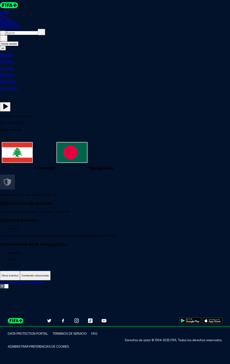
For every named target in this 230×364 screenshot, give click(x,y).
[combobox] (21, 33)
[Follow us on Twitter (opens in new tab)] (49, 321)
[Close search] (2, 33)
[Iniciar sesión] (3, 38)
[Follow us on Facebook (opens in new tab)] (63, 321)
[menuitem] (115, 55)
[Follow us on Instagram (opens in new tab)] (77, 321)
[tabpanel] (115, 289)
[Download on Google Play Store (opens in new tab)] (190, 321)
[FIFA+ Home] (9, 5)
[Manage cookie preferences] (38, 346)
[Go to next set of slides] (6, 286)
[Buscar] (41, 32)
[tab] (10, 275)
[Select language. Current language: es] (3, 48)
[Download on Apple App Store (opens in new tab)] (212, 321)
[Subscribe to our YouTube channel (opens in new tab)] (104, 321)
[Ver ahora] (5, 106)
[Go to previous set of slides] (2, 286)
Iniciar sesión (9, 43)
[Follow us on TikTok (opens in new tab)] (90, 321)
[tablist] (115, 275)
